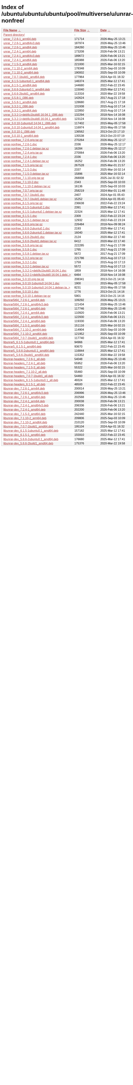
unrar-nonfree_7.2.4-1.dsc (20, 156)
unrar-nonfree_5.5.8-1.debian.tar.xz (26, 253)
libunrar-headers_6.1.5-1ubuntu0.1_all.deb (30, 380)
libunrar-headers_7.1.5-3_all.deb (24, 367)
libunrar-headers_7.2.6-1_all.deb (24, 359)
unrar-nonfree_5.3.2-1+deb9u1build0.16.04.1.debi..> (37, 274)
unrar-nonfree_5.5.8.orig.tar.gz (23, 245)
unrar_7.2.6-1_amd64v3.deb (21, 43)
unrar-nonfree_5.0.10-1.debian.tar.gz (27, 295)
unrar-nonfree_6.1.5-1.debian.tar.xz (26, 220)
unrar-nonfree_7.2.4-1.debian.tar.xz (26, 161)
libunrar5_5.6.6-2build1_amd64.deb (26, 354)
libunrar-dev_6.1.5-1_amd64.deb (24, 434)
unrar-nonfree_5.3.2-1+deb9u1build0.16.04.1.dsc (34, 270)
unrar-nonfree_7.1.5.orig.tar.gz (23, 165)
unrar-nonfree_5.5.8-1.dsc (20, 249)
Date (103, 30)
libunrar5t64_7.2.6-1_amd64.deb (24, 308)
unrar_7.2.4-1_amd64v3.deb (21, 55)
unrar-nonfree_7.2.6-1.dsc (20, 144)
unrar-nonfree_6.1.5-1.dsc (20, 215)
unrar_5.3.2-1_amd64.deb (20, 110)
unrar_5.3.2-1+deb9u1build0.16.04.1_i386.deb (33, 114)
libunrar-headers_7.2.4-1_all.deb (24, 363)
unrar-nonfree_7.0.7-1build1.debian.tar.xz (30, 199)
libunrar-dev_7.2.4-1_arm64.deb (24, 401)
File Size (80, 30)
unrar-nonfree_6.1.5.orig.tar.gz (23, 203)
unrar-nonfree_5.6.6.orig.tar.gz (23, 224)
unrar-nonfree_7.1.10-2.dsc (21, 182)
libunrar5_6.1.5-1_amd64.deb (22, 346)
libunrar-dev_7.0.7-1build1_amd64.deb (28, 426)
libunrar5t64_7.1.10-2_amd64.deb (25, 333)
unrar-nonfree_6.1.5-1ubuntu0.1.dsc (26, 207)
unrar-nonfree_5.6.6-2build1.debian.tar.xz (30, 241)
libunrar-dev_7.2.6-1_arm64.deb (24, 388)
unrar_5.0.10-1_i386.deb (19, 131)
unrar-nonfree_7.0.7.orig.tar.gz (23, 190)
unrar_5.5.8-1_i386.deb (18, 97)
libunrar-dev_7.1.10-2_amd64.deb (25, 422)
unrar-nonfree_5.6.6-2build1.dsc (24, 237)
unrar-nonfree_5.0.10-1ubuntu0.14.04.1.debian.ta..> (36, 287)
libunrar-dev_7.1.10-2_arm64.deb (24, 418)
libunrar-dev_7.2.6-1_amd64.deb (24, 397)
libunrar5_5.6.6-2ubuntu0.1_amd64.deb (28, 350)
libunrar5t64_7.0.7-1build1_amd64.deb (28, 338)
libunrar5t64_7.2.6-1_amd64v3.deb (25, 304)
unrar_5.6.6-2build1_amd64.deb (24, 93)
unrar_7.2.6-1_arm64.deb (19, 39)
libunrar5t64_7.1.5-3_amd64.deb (24, 325)
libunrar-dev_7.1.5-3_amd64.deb (24, 414)
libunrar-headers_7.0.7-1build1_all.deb (28, 376)
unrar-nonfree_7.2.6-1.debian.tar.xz (26, 148)
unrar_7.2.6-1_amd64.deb (20, 47)
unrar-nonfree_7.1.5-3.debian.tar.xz (26, 173)
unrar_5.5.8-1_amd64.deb (20, 102)
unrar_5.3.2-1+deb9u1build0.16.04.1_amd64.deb (34, 118)
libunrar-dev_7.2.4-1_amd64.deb (24, 409)
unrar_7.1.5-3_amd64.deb (20, 64)
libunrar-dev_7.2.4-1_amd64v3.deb (25, 405)
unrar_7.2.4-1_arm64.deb (19, 51)
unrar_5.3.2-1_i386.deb (18, 106)
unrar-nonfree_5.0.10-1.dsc (21, 291)
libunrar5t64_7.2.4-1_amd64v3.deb (25, 316)
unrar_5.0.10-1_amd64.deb (21, 135)
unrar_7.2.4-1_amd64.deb (20, 60)
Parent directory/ (14, 34)
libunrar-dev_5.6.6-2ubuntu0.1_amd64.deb (30, 439)
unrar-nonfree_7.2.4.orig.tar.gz (23, 152)
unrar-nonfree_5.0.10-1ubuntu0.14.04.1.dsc (31, 283)
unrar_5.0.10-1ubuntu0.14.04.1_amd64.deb (31, 127)
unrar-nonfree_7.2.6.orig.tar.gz (23, 140)
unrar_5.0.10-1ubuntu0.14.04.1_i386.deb (29, 123)
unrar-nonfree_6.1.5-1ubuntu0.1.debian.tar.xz (32, 211)
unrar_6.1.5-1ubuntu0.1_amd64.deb (26, 81)
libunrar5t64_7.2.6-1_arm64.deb (24, 300)
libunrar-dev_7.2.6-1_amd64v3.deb (25, 392)
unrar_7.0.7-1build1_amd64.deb (24, 76)
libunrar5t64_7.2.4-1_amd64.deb (24, 321)
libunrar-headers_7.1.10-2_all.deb (25, 371)
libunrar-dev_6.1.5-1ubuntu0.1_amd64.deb (30, 430)
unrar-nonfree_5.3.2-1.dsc (20, 262)
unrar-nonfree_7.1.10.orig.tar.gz (23, 178)
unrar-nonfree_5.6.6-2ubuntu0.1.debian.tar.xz (32, 232)
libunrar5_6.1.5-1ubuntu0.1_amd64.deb (28, 342)
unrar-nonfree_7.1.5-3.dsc (20, 169)
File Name (10, 30)
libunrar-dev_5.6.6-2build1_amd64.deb (28, 443)
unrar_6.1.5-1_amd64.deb (20, 85)
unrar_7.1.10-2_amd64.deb (21, 72)
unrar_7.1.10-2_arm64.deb (20, 68)
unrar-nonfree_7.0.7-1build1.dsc (24, 194)
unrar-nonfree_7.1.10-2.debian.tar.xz (26, 186)
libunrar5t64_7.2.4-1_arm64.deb (24, 312)
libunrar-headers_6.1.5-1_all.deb (24, 384)
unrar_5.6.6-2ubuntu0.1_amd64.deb (26, 89)
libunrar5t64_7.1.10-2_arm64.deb (25, 329)
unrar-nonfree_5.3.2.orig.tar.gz (23, 258)
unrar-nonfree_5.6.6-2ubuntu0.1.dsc (26, 228)
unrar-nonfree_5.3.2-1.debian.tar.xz (26, 266)
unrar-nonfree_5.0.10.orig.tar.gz (23, 279)
